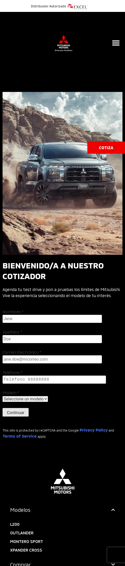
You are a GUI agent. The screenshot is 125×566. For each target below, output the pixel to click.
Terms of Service (20, 436)
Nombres (13, 311)
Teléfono (13, 372)
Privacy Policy (94, 429)
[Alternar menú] (116, 43)
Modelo (11, 392)
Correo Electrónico (22, 352)
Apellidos (12, 331)
